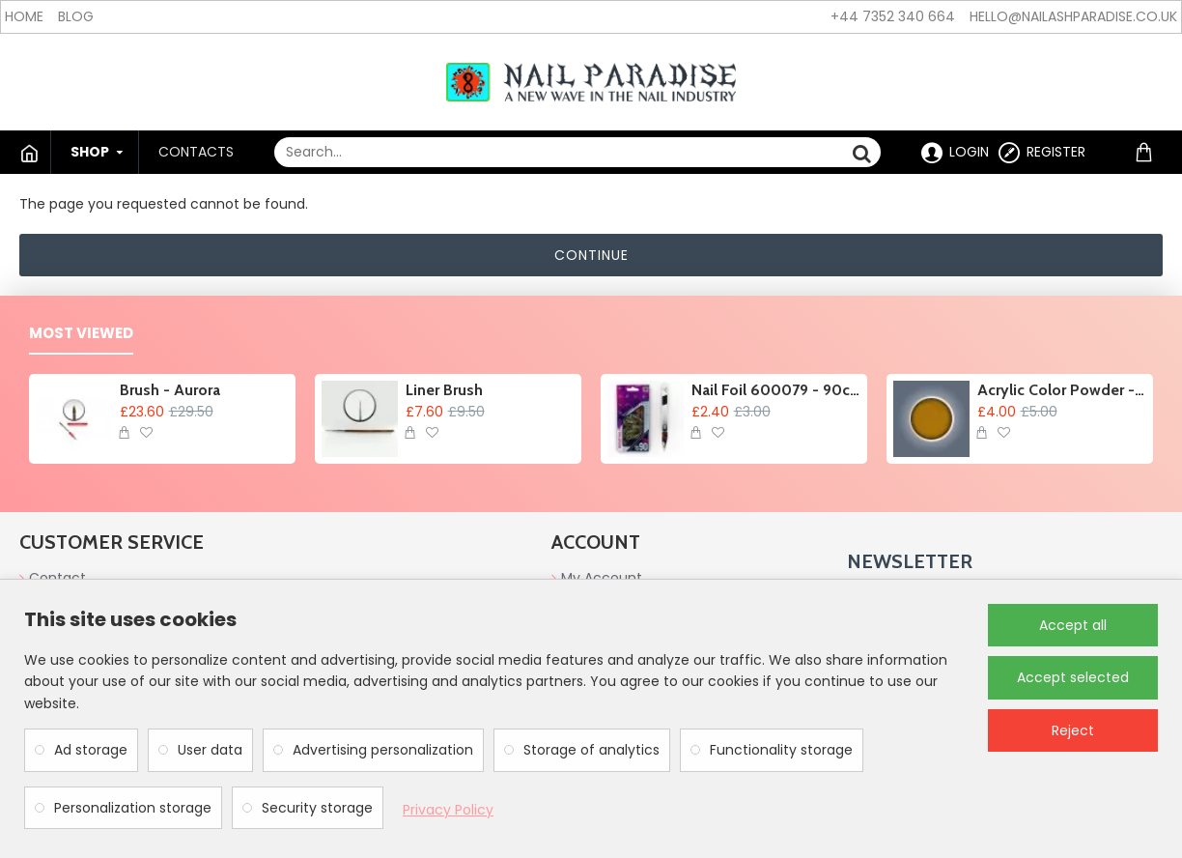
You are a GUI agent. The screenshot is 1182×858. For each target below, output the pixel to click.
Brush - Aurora (170, 390)
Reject (1073, 730)
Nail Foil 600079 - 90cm (775, 390)
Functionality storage (781, 749)
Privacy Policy (448, 809)
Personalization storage (132, 807)
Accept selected (1073, 677)
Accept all (1073, 625)
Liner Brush (444, 390)
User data (210, 749)
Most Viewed (81, 334)
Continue (591, 255)
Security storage (317, 807)
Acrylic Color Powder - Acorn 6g (1061, 390)
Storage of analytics (591, 749)
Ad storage (90, 749)
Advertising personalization (383, 749)
